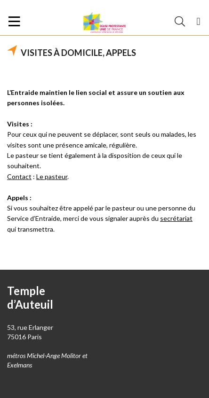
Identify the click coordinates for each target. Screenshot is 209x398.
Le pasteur (51, 176)
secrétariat (176, 218)
